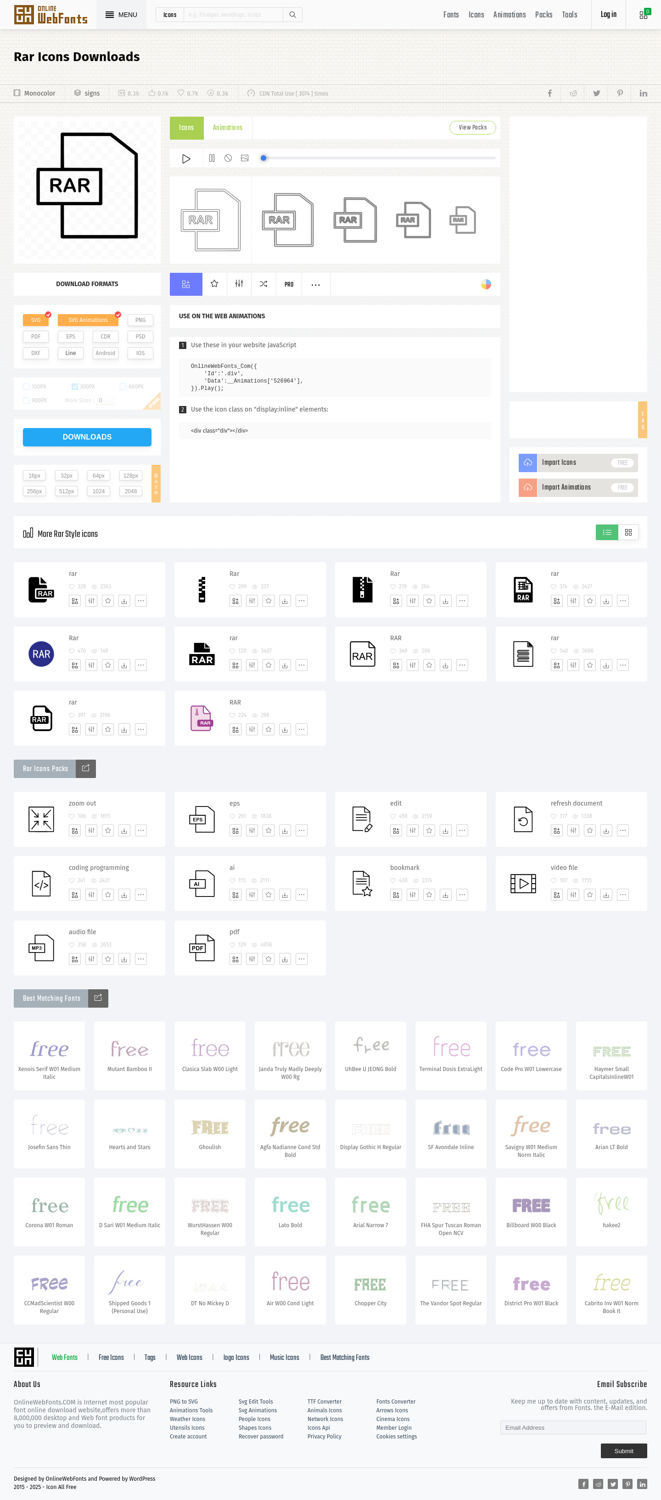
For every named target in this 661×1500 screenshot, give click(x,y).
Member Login (394, 1428)
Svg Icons (55, 15)
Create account (188, 1436)
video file (564, 868)
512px (66, 491)
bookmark (405, 868)
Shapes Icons (255, 1428)
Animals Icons (325, 1410)
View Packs (473, 128)
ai (232, 868)
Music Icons (284, 1358)
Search (292, 15)
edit (396, 803)
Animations (509, 15)
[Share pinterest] (619, 94)
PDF (36, 336)
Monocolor (40, 93)
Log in (608, 15)
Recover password (261, 1436)
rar (73, 574)
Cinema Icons (392, 1419)
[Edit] (91, 601)
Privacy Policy (325, 1436)
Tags (150, 1358)
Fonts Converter (395, 1401)
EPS (70, 336)
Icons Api (319, 1428)
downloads (87, 437)
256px (34, 491)
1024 (99, 491)
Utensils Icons (187, 1428)
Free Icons (111, 1358)
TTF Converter (325, 1401)
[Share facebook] (552, 94)
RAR (396, 638)
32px (67, 476)
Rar (234, 574)
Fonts (451, 15)
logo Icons (236, 1358)
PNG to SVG (184, 1401)
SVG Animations (87, 320)
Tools (570, 15)
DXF (35, 353)
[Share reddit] (572, 94)
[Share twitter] (595, 94)
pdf (234, 932)
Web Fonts (65, 1358)
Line (71, 353)
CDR (106, 336)
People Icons (254, 1419)
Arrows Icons (392, 1410)
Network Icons (325, 1419)
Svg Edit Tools (256, 1401)
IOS (140, 353)
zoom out (82, 803)
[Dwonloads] (124, 601)
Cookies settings (396, 1436)
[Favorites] (108, 601)
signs (92, 93)
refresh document (577, 803)
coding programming (99, 868)
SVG (35, 320)
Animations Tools (191, 1410)
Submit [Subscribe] (624, 1451)
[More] (141, 601)
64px (99, 476)
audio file (82, 932)
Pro (289, 285)
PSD (140, 336)
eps (235, 803)
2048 (131, 491)
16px (34, 476)
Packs (544, 15)
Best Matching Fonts (345, 1358)
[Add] (75, 601)
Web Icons (189, 1358)
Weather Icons (187, 1419)
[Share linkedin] (639, 94)
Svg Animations (258, 1410)
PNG (140, 320)
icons (170, 14)
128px (131, 476)
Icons (477, 15)
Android (106, 353)
